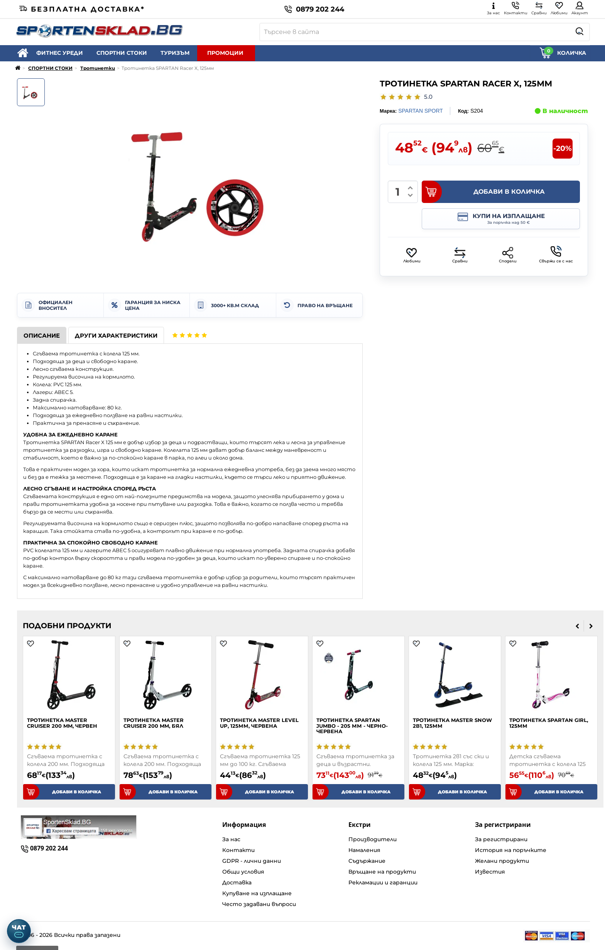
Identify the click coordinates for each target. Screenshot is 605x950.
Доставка (237, 882)
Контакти (238, 850)
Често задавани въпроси (259, 904)
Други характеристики (116, 335)
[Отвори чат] (19, 931)
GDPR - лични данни (251, 860)
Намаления (364, 850)
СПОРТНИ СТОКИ (121, 52)
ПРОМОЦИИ (225, 52)
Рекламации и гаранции (382, 882)
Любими (412, 255)
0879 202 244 (314, 9)
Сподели (508, 255)
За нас (231, 839)
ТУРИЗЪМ (175, 52)
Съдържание (366, 860)
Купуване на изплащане (257, 893)
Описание (42, 335)
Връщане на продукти (382, 871)
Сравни (460, 255)
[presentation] (577, 626)
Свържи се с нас (556, 255)
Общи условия (243, 871)
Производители (372, 839)
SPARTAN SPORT (420, 111)
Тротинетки (97, 68)
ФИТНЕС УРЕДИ (59, 52)
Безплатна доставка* (82, 9)
